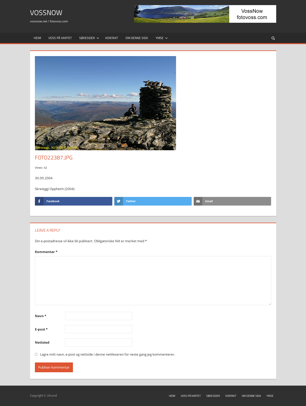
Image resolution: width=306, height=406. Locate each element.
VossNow (46, 12)
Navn (40, 316)
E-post (41, 329)
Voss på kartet (60, 38)
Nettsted (42, 342)
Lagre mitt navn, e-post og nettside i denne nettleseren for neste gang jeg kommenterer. (107, 354)
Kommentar (46, 251)
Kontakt (111, 38)
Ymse (162, 38)
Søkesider (89, 38)
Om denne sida (136, 38)
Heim (37, 38)
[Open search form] (273, 38)
